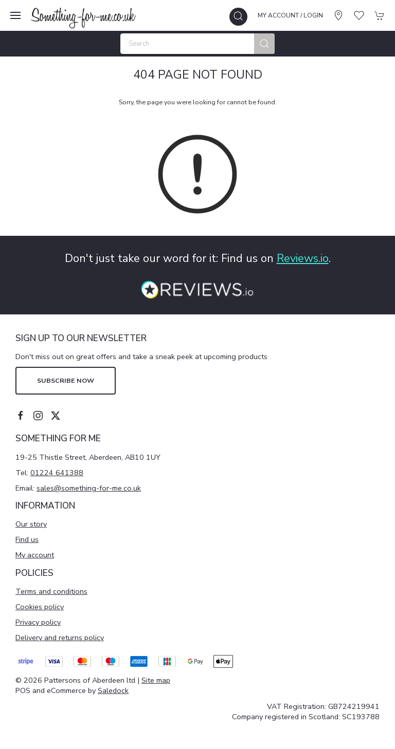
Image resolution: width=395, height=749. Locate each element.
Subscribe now (65, 380)
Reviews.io (303, 258)
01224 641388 (56, 472)
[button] (15, 15)
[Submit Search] (264, 43)
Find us (27, 539)
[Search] (197, 43)
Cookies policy (39, 607)
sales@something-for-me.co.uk (89, 488)
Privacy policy (38, 622)
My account (34, 555)
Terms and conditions (51, 591)
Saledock (113, 690)
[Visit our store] (338, 15)
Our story (31, 524)
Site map (155, 680)
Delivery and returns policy (59, 637)
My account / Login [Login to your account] (290, 15)
